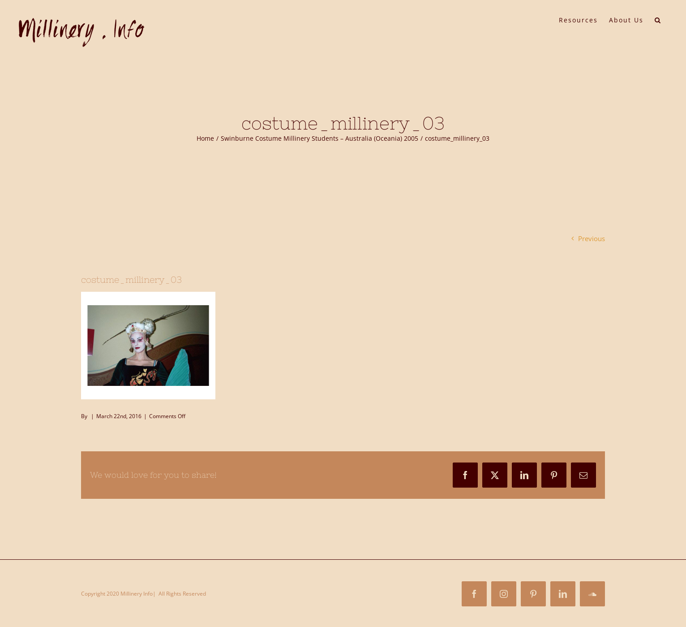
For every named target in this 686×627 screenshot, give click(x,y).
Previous (591, 238)
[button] (658, 19)
